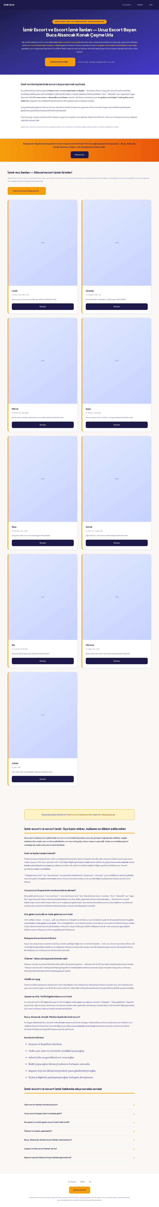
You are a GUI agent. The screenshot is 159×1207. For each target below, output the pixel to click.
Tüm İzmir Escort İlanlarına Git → (26, 191)
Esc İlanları (126, 5)
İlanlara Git (79, 155)
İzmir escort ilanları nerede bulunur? (41, 1104)
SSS (150, 5)
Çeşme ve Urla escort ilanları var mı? (40, 1148)
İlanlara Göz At (79, 1190)
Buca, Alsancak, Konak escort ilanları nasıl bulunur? (48, 1140)
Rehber (140, 5)
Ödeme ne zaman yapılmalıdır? (38, 1131)
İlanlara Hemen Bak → (60, 62)
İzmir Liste (9, 4)
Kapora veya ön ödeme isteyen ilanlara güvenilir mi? (48, 1157)
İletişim (43, 307)
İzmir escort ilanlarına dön (79, 814)
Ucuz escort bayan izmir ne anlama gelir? (43, 1113)
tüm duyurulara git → (107, 814)
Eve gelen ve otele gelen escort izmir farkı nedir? (47, 1122)
